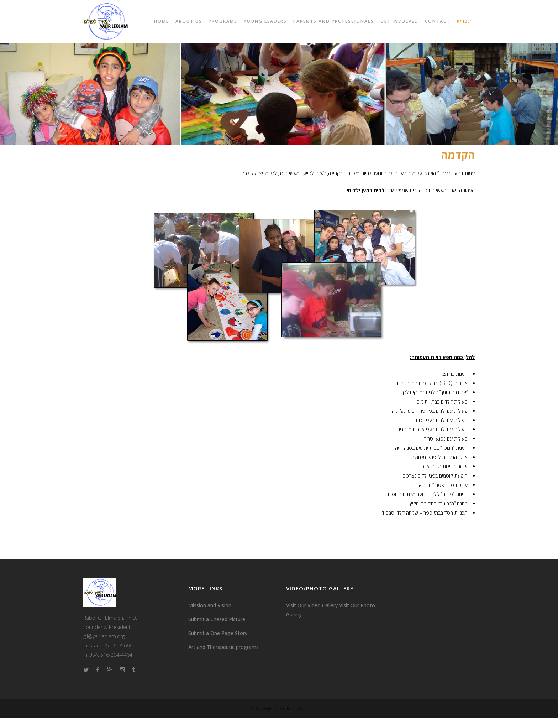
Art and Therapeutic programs (223, 647)
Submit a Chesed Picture (216, 619)
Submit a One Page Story (217, 633)
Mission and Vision (209, 605)
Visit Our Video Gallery (312, 605)
